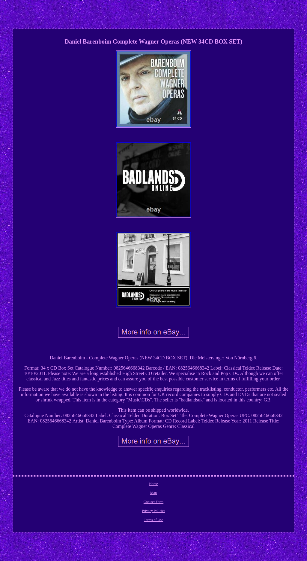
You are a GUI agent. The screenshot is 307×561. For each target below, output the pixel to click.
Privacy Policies (153, 511)
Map (153, 493)
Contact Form (153, 502)
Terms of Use (153, 520)
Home (153, 484)
